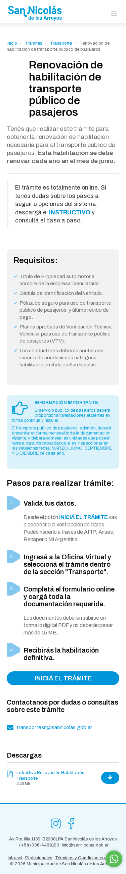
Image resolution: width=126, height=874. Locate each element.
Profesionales (38, 858)
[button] (114, 13)
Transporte (61, 43)
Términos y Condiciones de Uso (86, 858)
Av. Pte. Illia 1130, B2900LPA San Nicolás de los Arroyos (63, 839)
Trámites (33, 43)
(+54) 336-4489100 (39, 845)
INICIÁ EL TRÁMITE (63, 678)
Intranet (15, 858)
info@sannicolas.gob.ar (85, 845)
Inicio (12, 43)
